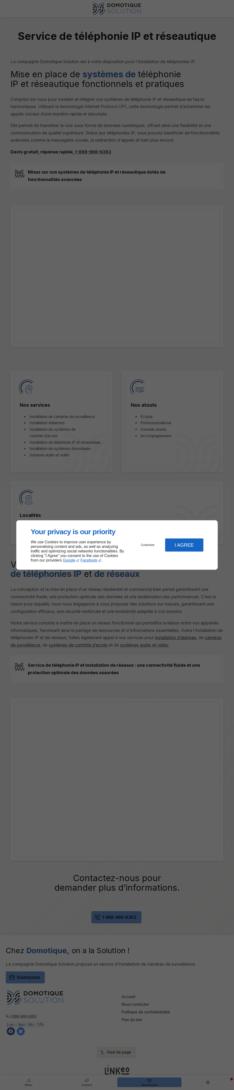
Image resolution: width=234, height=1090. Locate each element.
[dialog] (117, 545)
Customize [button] (148, 545)
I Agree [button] (184, 545)
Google (69, 560)
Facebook (89, 560)
